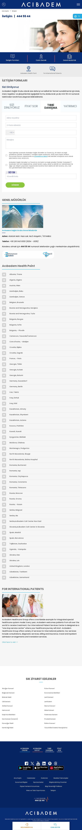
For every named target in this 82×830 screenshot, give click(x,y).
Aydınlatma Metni (40, 156)
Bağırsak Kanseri (8, 690)
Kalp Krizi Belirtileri (8, 712)
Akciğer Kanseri (8, 686)
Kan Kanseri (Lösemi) (10, 716)
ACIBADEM (24, 745)
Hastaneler (31, 773)
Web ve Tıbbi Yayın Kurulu (35, 785)
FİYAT (60, 745)
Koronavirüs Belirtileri (52, 690)
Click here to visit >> (10, 640)
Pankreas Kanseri (50, 712)
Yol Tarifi (45, 253)
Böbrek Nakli (6, 695)
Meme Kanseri (49, 703)
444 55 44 (23, 16)
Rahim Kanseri (49, 721)
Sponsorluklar (38, 777)
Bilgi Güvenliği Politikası (53, 781)
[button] (10, 132)
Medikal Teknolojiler (61, 773)
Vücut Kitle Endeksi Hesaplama (55, 725)
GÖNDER (15, 185)
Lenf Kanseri (48, 695)
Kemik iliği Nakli (7, 725)
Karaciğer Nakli (7, 721)
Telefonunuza (12, 253)
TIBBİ (49, 745)
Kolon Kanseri (49, 686)
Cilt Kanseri (6, 699)
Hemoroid (6, 708)
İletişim (53, 785)
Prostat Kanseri (50, 716)
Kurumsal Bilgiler (21, 777)
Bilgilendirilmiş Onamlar (58, 777)
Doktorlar (44, 773)
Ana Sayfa (17, 773)
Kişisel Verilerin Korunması (29, 781)
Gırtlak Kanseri (7, 703)
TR (79, 16)
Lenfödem (48, 699)
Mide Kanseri (49, 708)
